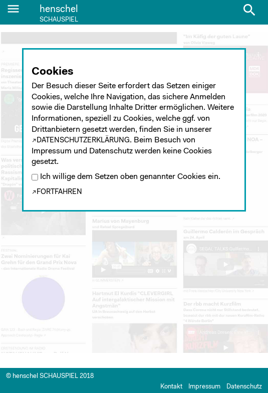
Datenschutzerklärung (83, 140)
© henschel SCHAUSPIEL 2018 (50, 376)
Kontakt (171, 386)
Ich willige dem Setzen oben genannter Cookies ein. (130, 177)
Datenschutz (244, 386)
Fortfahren (59, 192)
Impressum (204, 386)
